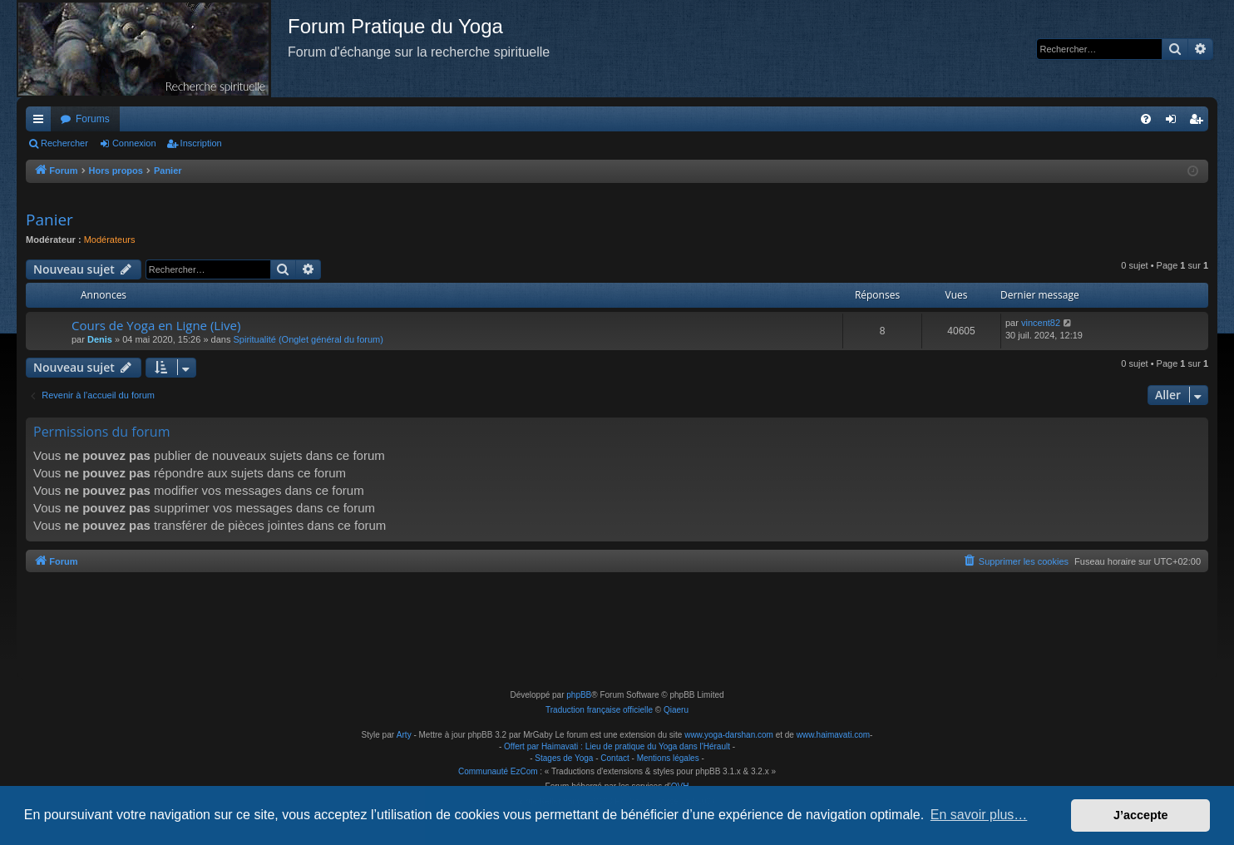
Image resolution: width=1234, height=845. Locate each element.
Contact (614, 758)
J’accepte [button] (1140, 815)
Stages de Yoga (564, 758)
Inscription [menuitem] (1199, 122)
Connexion (134, 143)
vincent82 (1040, 323)
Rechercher (64, 143)
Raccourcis (41, 122)
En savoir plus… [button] (979, 815)
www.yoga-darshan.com (728, 734)
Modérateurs (110, 240)
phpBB (578, 694)
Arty (404, 734)
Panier (49, 219)
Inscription (201, 143)
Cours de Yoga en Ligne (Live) (156, 325)
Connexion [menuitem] (1174, 122)
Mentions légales (668, 758)
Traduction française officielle (599, 709)
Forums (93, 119)
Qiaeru (676, 709)
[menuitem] (1145, 118)
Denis (99, 339)
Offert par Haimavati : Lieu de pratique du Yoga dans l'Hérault (617, 746)
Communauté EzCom (498, 771)
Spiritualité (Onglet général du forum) (308, 339)
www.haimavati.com (833, 734)
